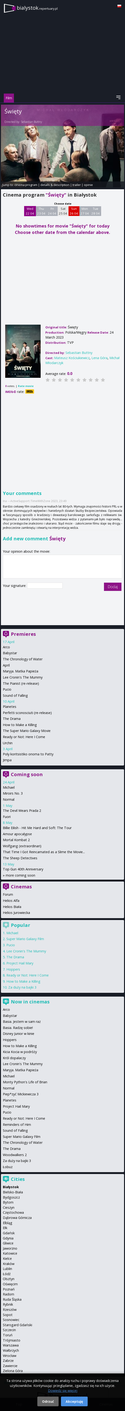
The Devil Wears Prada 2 (22, 810)
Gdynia (8, 1238)
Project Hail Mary (19, 963)
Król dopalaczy (14, 1058)
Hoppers (13, 969)
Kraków (8, 1263)
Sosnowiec (11, 1319)
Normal (8, 799)
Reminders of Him (17, 1124)
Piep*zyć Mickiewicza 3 (21, 1094)
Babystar (10, 653)
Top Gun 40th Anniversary (23, 869)
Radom (8, 1294)
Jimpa (7, 760)
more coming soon (20, 875)
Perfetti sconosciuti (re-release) (27, 712)
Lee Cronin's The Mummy (23, 677)
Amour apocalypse (17, 834)
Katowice (10, 1253)
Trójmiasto (11, 1340)
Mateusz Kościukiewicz (72, 358)
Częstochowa (13, 1212)
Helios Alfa (11, 900)
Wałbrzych (11, 1350)
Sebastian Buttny (31, 122)
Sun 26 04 (74, 210)
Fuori (7, 816)
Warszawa (11, 1345)
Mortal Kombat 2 (16, 840)
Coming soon (27, 774)
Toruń (8, 1335)
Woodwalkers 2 (15, 1155)
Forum (8, 894)
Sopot (8, 1314)
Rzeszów (10, 1309)
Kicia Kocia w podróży (20, 1052)
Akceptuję (74, 1401)
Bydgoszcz (11, 1197)
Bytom (8, 1202)
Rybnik (8, 1304)
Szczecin (9, 1330)
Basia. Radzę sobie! (18, 1027)
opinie (88, 185)
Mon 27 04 (85, 210)
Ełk (5, 1228)
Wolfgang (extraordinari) (22, 846)
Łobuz (8, 1167)
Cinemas (21, 886)
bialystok (37, 7)
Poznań (9, 1289)
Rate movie (26, 386)
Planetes (9, 706)
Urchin (8, 743)
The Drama (12, 718)
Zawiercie (10, 1366)
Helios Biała (12, 906)
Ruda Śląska (12, 1299)
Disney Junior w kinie (18, 1033)
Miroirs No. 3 (13, 793)
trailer (77, 185)
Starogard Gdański (17, 1325)
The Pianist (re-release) (21, 683)
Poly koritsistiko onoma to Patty (28, 754)
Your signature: (15, 585)
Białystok (11, 1187)
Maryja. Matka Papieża (20, 671)
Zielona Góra (13, 1370)
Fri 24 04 (52, 210)
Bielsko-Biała (13, 1192)
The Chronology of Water (23, 659)
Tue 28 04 (95, 210)
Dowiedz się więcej (62, 1390)
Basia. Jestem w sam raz (22, 1021)
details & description (54, 185)
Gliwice (8, 1243)
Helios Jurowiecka (16, 912)
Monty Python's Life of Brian (25, 1082)
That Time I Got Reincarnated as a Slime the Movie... (44, 852)
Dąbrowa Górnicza (17, 1217)
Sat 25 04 (63, 210)
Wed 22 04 (30, 210)
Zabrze (8, 1360)
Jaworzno (10, 1248)
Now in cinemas (30, 1001)
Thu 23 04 (41, 210)
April (6, 665)
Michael (9, 787)
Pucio (7, 689)
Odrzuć (48, 1401)
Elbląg (7, 1223)
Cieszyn (8, 1207)
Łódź (7, 1274)
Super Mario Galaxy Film (25, 939)
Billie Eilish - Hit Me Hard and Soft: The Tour (37, 828)
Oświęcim (10, 1284)
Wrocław (9, 1355)
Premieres (23, 634)
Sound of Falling (15, 695)
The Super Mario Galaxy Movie (27, 730)
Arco (6, 647)
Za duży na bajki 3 (22, 987)
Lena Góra (99, 358)
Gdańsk (9, 1233)
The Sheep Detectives (20, 858)
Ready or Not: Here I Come (24, 737)
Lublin (7, 1268)
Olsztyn (8, 1279)
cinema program (25, 185)
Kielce (7, 1258)
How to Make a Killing (20, 725)
